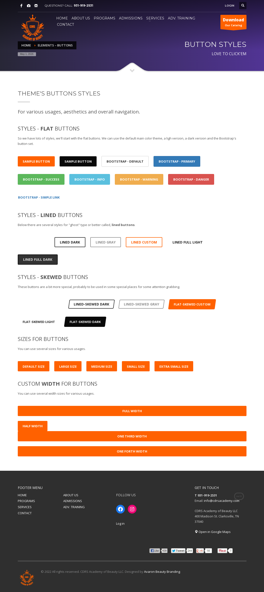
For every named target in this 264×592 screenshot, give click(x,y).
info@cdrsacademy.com (221, 500)
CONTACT (25, 513)
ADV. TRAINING (74, 507)
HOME (22, 495)
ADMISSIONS (72, 501)
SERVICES (25, 507)
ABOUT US (70, 495)
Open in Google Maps (213, 532)
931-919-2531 (83, 5)
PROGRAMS (26, 501)
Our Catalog (233, 23)
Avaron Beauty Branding (162, 571)
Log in (120, 523)
